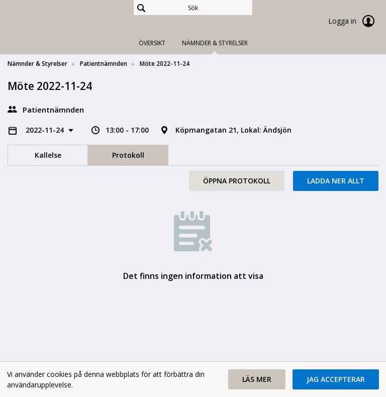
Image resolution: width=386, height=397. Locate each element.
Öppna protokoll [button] (236, 180)
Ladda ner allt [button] (335, 180)
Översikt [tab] (152, 43)
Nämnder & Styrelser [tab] (215, 43)
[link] (58, 22)
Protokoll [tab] (128, 155)
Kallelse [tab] (48, 155)
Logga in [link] (353, 21)
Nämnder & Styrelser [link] (37, 63)
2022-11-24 (46, 130)
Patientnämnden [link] (103, 63)
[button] (256, 379)
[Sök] (193, 7)
